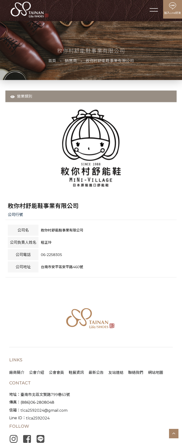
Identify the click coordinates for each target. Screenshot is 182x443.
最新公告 (96, 373)
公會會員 (56, 373)
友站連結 (115, 373)
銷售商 (71, 60)
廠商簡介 (16, 373)
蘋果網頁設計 (102, 415)
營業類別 (21, 96)
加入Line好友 (172, 13)
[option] (91, 148)
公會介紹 (36, 373)
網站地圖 (155, 373)
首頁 (52, 60)
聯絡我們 (135, 373)
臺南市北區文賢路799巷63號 (45, 396)
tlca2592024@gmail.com (44, 411)
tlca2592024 (38, 419)
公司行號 (15, 215)
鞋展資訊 (76, 373)
